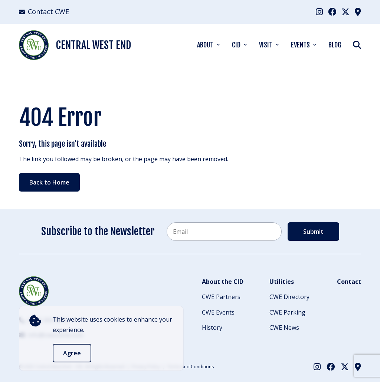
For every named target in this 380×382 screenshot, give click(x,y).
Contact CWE (44, 11)
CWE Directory (289, 297)
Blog (334, 45)
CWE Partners (221, 297)
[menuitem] (319, 11)
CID (236, 45)
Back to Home (49, 182)
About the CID (222, 282)
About (205, 45)
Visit (265, 45)
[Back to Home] (34, 291)
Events (300, 45)
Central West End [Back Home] (75, 45)
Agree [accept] (72, 353)
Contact (349, 282)
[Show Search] (357, 44)
